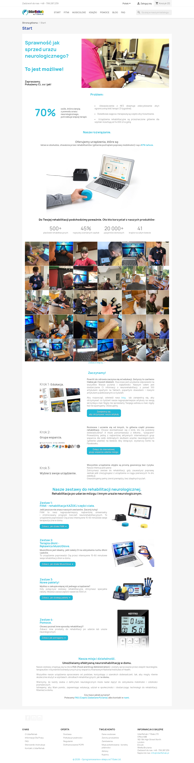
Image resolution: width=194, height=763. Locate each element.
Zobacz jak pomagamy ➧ (54, 638)
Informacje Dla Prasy (34, 737)
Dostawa (67, 734)
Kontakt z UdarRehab (34, 748)
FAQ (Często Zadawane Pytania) (91, 697)
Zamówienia (107, 741)
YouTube (34, 718)
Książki (93, 12)
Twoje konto (107, 729)
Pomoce (104, 12)
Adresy (105, 751)
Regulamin (68, 741)
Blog (115, 12)
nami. (127, 697)
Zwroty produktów (110, 737)
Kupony (105, 754)
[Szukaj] (154, 12)
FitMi (66, 12)
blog (123, 397)
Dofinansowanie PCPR (73, 744)
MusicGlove (79, 12)
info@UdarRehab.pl (160, 753)
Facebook (28, 718)
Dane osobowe (109, 734)
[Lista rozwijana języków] (127, 3)
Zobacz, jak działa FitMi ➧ (54, 526)
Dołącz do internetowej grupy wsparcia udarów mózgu (103, 450)
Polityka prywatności (72, 737)
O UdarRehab (31, 734)
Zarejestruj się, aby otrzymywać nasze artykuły (104, 413)
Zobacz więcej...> (97, 362)
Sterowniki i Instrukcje (35, 744)
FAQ (123, 12)
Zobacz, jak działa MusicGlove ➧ (57, 564)
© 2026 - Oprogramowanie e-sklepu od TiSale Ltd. (97, 759)
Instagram (39, 718)
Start (57, 12)
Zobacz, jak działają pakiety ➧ (56, 598)
